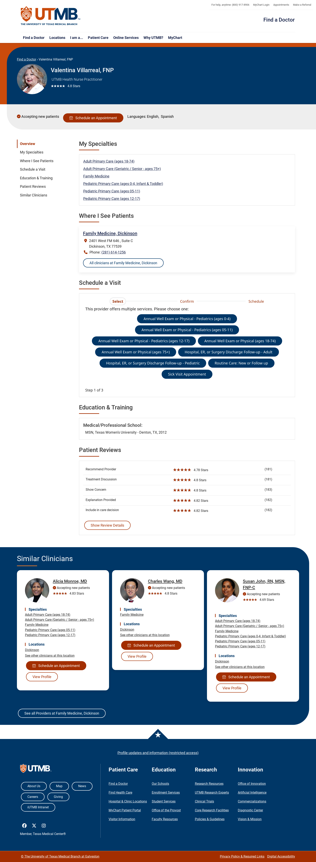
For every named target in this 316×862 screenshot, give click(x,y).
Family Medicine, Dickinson (110, 233)
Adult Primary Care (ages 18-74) (108, 161)
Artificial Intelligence (252, 792)
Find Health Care (120, 792)
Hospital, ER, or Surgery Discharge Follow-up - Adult (228, 352)
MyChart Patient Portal (125, 810)
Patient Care (98, 37)
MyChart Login (261, 4)
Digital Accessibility (281, 856)
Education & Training (36, 178)
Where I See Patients (36, 161)
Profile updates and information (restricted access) (158, 753)
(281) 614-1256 (113, 252)
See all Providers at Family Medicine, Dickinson (61, 713)
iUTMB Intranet (38, 807)
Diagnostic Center (250, 810)
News (82, 786)
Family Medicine (96, 176)
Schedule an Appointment (93, 118)
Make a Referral (302, 4)
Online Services (126, 37)
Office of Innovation (252, 784)
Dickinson (32, 650)
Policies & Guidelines (210, 819)
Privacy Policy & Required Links (242, 856)
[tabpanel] (187, 349)
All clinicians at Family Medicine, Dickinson (123, 263)
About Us (33, 786)
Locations (57, 37)
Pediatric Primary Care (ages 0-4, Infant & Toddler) (123, 184)
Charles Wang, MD (165, 581)
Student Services (164, 801)
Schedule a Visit (32, 169)
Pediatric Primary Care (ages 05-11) (111, 191)
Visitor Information (122, 819)
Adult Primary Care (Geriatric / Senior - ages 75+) (122, 169)
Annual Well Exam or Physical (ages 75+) (136, 352)
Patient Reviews (33, 187)
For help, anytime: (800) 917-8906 (230, 4)
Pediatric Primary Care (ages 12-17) (111, 198)
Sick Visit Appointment (187, 374)
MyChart (175, 37)
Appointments (281, 4)
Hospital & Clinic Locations (128, 801)
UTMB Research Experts (212, 792)
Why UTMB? (153, 37)
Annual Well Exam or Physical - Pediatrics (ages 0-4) (186, 318)
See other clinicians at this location (50, 655)
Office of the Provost (166, 810)
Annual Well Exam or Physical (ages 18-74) (240, 340)
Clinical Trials (204, 801)
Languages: (136, 116)
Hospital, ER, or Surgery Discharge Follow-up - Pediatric (153, 363)
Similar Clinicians (33, 195)
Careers (32, 797)
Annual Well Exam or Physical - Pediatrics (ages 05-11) (187, 329)
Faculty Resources (165, 819)
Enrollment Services (166, 792)
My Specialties (31, 152)
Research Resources (209, 784)
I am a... (76, 37)
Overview (27, 144)
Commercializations (252, 801)
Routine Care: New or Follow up (241, 363)
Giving (58, 797)
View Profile (41, 677)
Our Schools (160, 784)
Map (59, 786)
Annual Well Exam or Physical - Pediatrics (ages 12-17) (143, 340)
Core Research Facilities (212, 810)
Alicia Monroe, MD (70, 581)
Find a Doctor (279, 20)
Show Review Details (107, 525)
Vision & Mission (250, 819)
